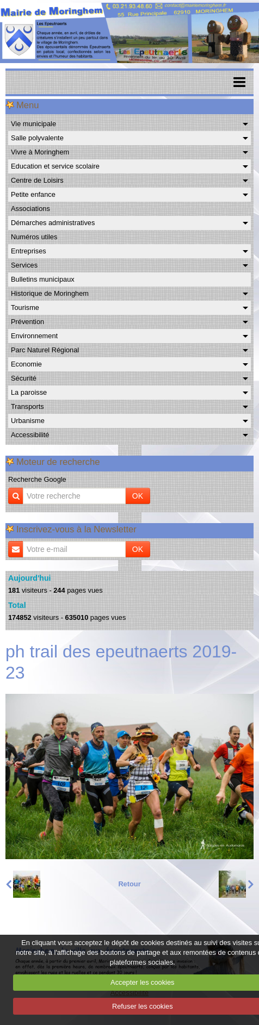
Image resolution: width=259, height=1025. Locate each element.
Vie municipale (33, 124)
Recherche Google (37, 479)
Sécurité (23, 378)
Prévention (27, 322)
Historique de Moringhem (50, 293)
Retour (129, 884)
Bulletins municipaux (43, 279)
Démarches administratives (53, 223)
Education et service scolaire (55, 166)
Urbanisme (28, 421)
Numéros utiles (34, 237)
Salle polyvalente (37, 138)
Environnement (34, 336)
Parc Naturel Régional (45, 350)
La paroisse (29, 392)
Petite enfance (33, 194)
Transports (27, 406)
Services (24, 265)
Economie (26, 364)
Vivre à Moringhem (40, 152)
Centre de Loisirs (37, 180)
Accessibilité (30, 435)
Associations (30, 208)
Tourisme (25, 307)
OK (137, 496)
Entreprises (28, 251)
